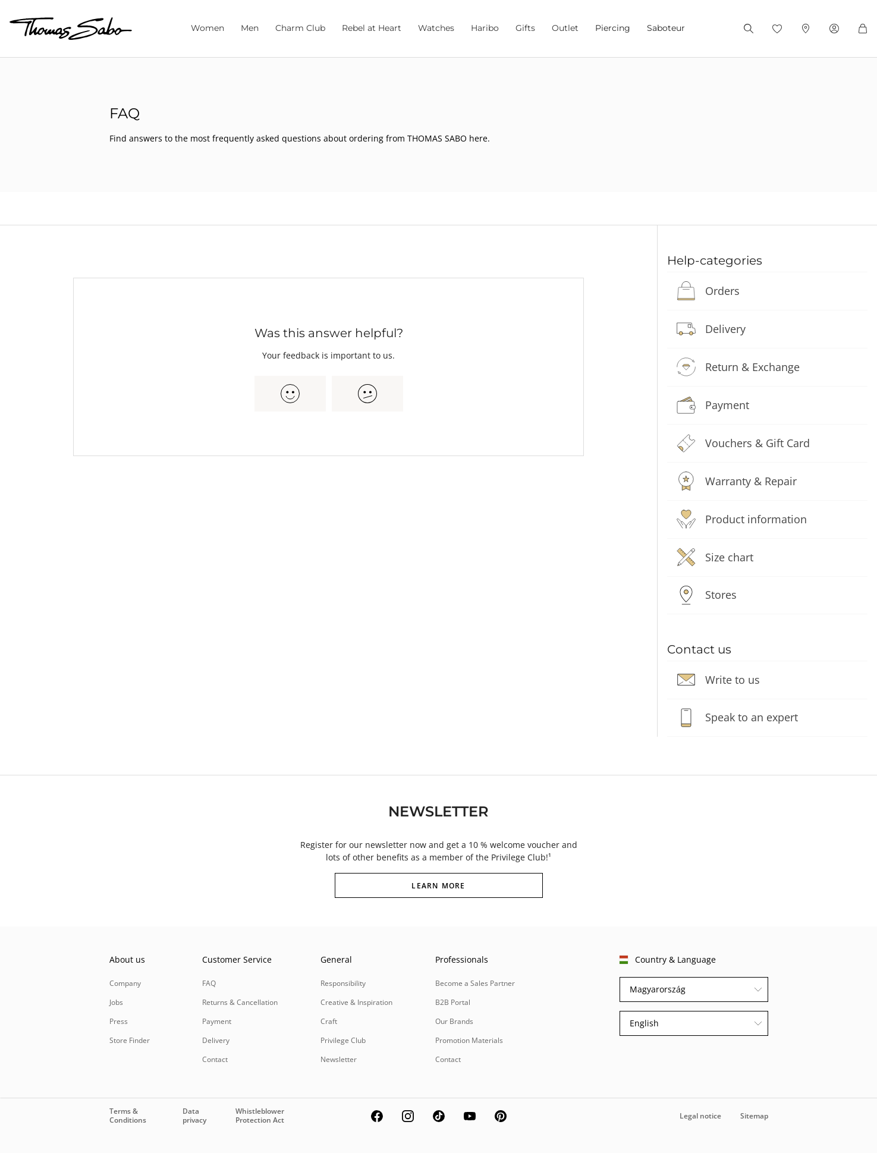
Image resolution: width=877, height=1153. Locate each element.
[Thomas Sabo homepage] (71, 28)
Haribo (485, 28)
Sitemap (754, 1116)
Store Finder (129, 1040)
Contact (215, 1059)
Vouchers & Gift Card (757, 443)
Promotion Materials (469, 1040)
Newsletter (338, 1059)
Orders (722, 291)
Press (118, 1021)
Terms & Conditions (127, 1115)
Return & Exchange (752, 367)
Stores (721, 595)
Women (207, 28)
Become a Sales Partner (475, 983)
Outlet (565, 28)
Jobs (116, 1002)
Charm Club (300, 28)
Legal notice (700, 1116)
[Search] (748, 28)
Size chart (729, 557)
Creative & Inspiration (356, 1002)
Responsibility (343, 983)
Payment (727, 405)
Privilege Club (343, 1040)
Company (125, 983)
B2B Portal (452, 1002)
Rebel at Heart (371, 28)
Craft (328, 1021)
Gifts (525, 28)
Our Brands (454, 1021)
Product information (756, 519)
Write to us (732, 680)
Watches (436, 28)
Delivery (725, 329)
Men (250, 28)
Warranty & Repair (751, 481)
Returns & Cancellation (240, 1002)
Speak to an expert (751, 717)
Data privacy (194, 1115)
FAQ (209, 983)
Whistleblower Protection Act (259, 1115)
